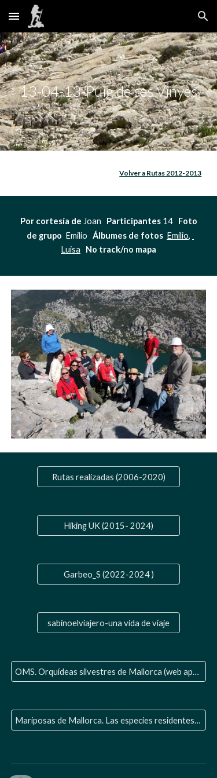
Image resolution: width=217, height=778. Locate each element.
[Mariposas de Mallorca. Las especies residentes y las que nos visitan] (109, 720)
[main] (109, 91)
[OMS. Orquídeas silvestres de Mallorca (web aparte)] (109, 671)
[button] (14, 16)
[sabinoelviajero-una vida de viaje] (108, 622)
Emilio (178, 235)
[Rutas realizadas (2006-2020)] (108, 476)
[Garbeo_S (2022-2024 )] (108, 574)
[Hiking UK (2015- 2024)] (108, 525)
